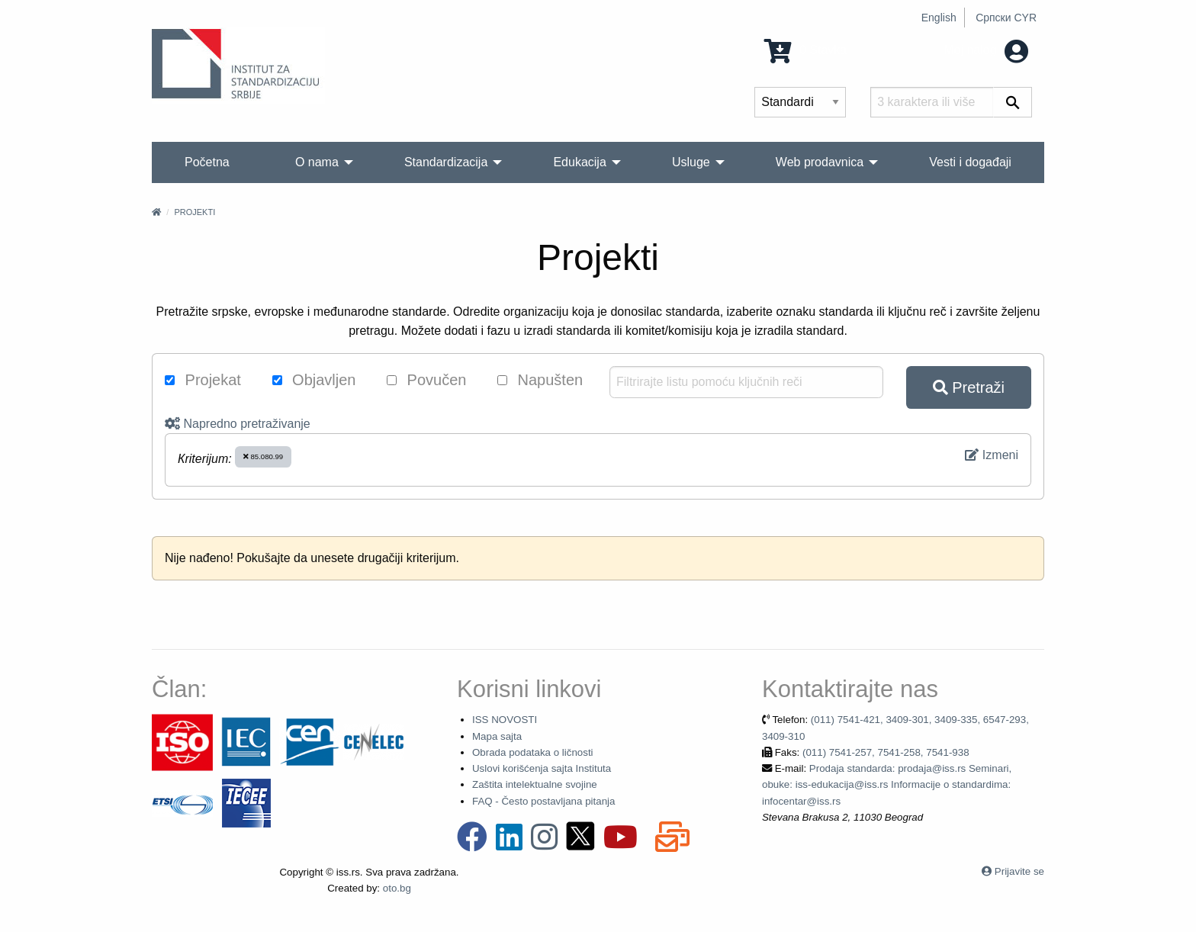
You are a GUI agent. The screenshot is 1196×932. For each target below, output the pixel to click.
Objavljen (314, 379)
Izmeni (991, 454)
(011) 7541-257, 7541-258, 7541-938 (885, 752)
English (938, 17)
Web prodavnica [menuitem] (819, 162)
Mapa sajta (497, 736)
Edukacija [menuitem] (579, 162)
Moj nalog (986, 49)
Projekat (203, 379)
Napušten (540, 379)
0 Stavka (805, 49)
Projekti (194, 212)
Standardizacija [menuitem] (445, 162)
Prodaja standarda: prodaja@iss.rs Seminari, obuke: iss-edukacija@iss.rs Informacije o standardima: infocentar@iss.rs (886, 785)
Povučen (426, 379)
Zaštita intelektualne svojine (534, 784)
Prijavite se (1019, 871)
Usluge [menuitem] (691, 162)
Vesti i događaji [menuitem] (970, 162)
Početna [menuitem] (207, 162)
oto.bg (397, 888)
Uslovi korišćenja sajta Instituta (541, 768)
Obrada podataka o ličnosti (532, 752)
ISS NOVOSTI (504, 719)
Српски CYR (1006, 17)
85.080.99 (263, 456)
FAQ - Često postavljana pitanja (543, 801)
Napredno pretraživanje (237, 423)
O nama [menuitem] (317, 162)
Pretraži (969, 387)
